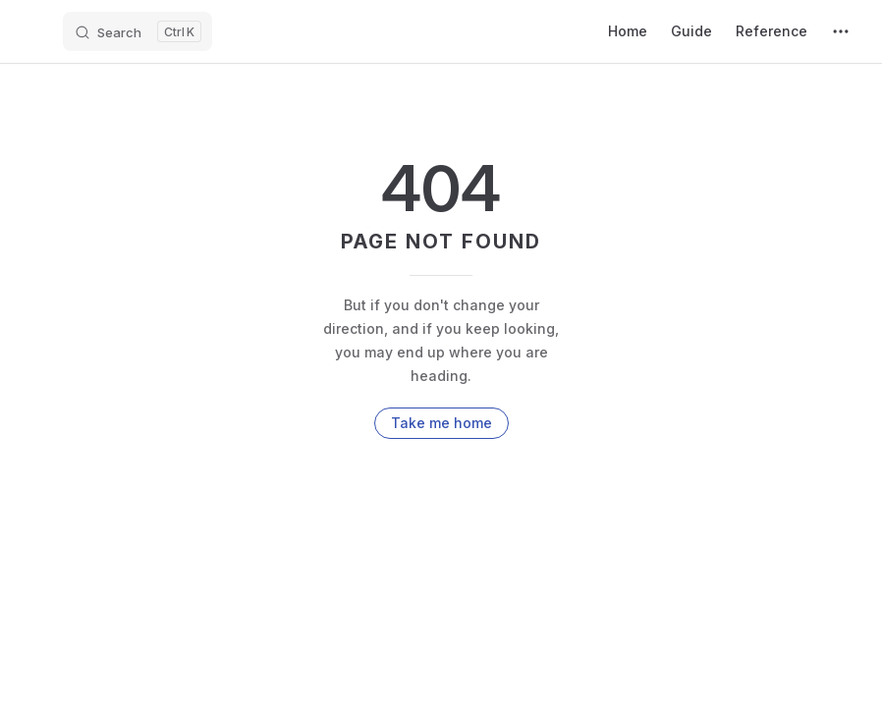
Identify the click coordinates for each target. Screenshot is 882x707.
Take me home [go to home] (441, 422)
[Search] (137, 31)
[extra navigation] (840, 31)
